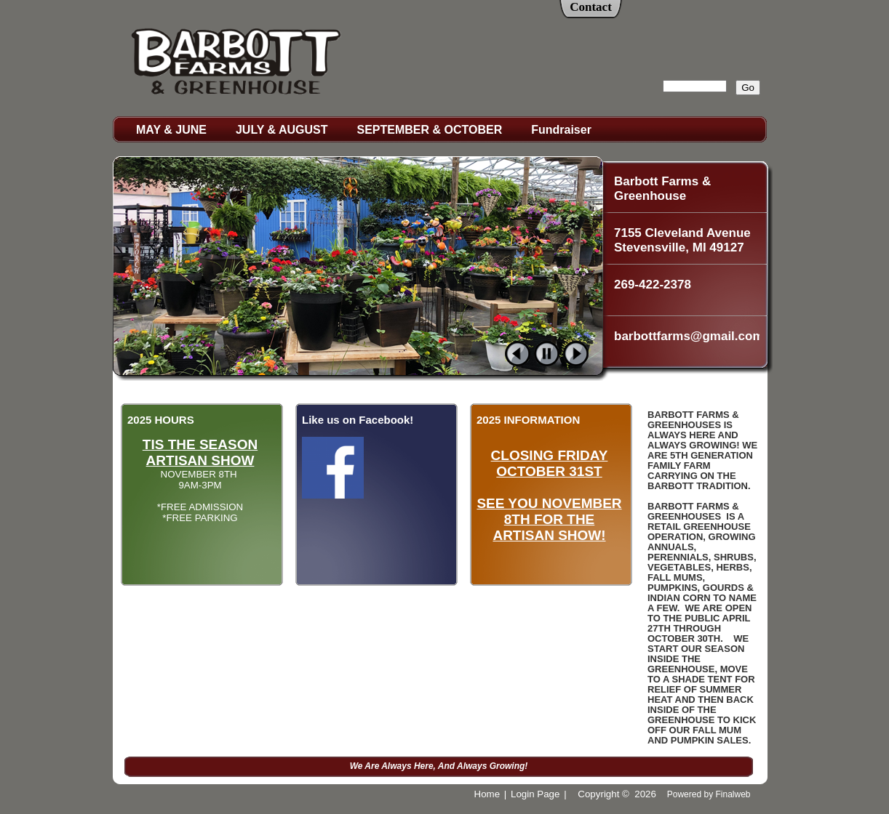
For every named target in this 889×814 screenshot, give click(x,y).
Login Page (535, 794)
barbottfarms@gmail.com (687, 336)
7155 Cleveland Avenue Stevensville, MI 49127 (682, 240)
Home (487, 794)
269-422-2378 (652, 284)
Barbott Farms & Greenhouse (662, 188)
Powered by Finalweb (709, 794)
